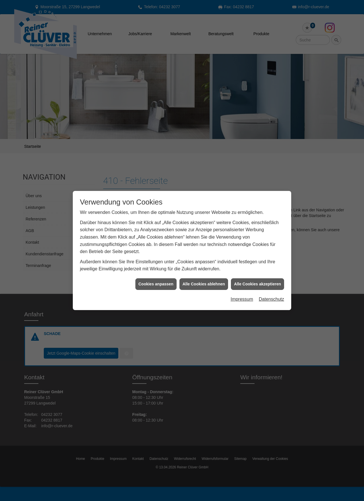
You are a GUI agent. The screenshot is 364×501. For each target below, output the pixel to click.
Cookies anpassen (155, 278)
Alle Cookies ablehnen (204, 278)
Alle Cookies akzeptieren (257, 278)
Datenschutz (271, 293)
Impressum (242, 293)
